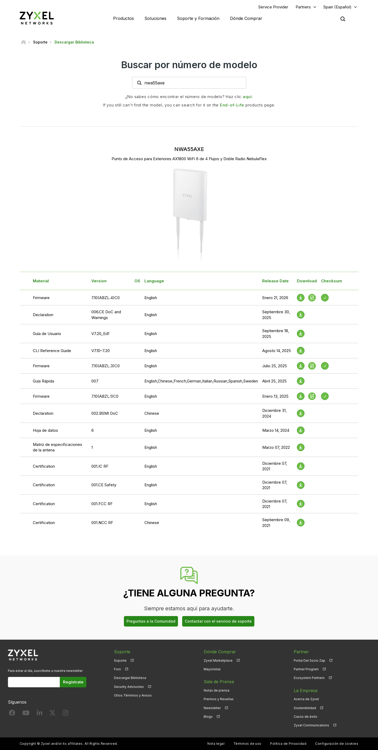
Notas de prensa (216, 690)
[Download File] (300, 315)
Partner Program (306, 669)
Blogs (208, 717)
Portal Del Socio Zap (309, 660)
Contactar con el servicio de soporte (218, 621)
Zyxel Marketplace (218, 660)
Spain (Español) (337, 6)
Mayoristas (212, 669)
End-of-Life (232, 104)
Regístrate (73, 681)
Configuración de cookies (336, 744)
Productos (123, 18)
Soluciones (155, 18)
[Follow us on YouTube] (25, 714)
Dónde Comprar (246, 18)
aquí (247, 96)
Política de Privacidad (288, 744)
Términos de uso (247, 744)
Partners (303, 6)
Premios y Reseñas (219, 699)
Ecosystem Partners (309, 678)
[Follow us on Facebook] (12, 714)
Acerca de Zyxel (306, 699)
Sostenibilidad (305, 708)
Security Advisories (129, 687)
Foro (117, 669)
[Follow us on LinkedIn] (39, 714)
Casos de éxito (305, 717)
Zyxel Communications (311, 725)
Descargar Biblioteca (130, 678)
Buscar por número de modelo (189, 65)
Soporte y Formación (198, 18)
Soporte (120, 660)
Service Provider (273, 6)
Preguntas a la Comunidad (151, 621)
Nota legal (215, 744)
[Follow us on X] (52, 714)
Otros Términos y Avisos (133, 695)
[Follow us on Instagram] (65, 714)
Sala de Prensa (219, 681)
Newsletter (212, 708)
